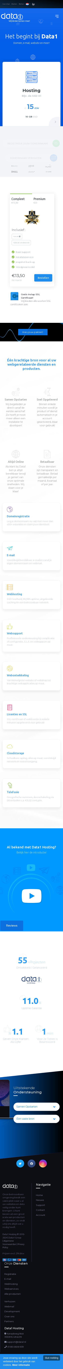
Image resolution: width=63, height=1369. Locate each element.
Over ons (6, 1316)
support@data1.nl (15, 1342)
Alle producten (12, 1294)
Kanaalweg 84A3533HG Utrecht (14, 1335)
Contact (40, 1210)
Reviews (11, 925)
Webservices (11, 1288)
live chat (6, 4)
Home (39, 1195)
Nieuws (40, 1200)
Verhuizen (6, 1301)
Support (40, 1205)
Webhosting (11, 1284)
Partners (6, 1321)
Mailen (14, 4)
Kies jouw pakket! (33, 332)
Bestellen (43, 277)
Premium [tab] (42, 201)
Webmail (6, 1306)
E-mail (7, 1279)
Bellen (21, 4)
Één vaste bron (35, 1119)
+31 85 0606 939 (14, 1346)
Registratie (10, 1274)
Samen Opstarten (35, 1107)
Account (40, 1215)
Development (6, 1311)
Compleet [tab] (20, 201)
